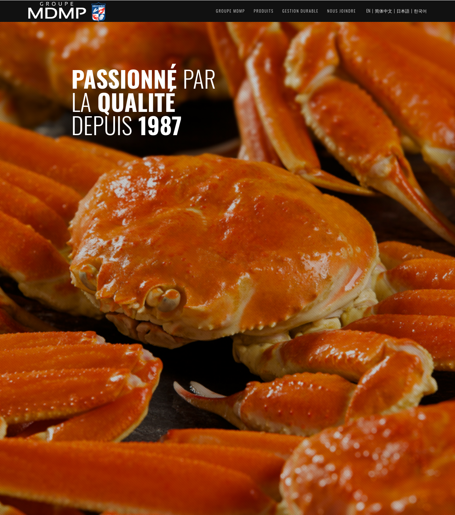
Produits (264, 11)
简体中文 (383, 10)
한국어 (420, 10)
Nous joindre (341, 11)
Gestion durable (300, 11)
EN (368, 10)
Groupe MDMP (230, 11)
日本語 (403, 10)
